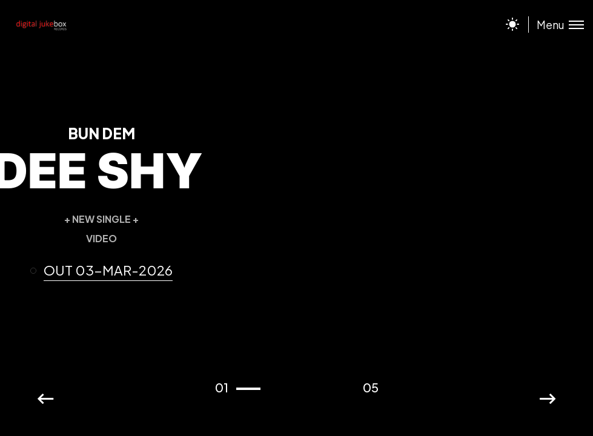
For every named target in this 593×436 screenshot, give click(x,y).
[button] (107, 270)
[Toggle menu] (556, 24)
